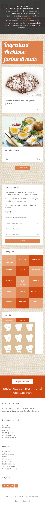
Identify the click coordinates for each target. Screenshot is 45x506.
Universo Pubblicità (9, 469)
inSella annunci (8, 459)
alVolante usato (8, 454)
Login (17, 501)
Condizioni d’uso (8, 435)
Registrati (26, 501)
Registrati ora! (22, 381)
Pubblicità (6, 428)
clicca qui (27, 18)
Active (22, 320)
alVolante (5, 451)
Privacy (5, 430)
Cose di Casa (7, 461)
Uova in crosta (12, 150)
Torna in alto (22, 168)
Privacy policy (7, 433)
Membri (8, 315)
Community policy (9, 438)
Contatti (5, 425)
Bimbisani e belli (8, 464)
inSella (4, 456)
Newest (9, 320)
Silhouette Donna (8, 466)
